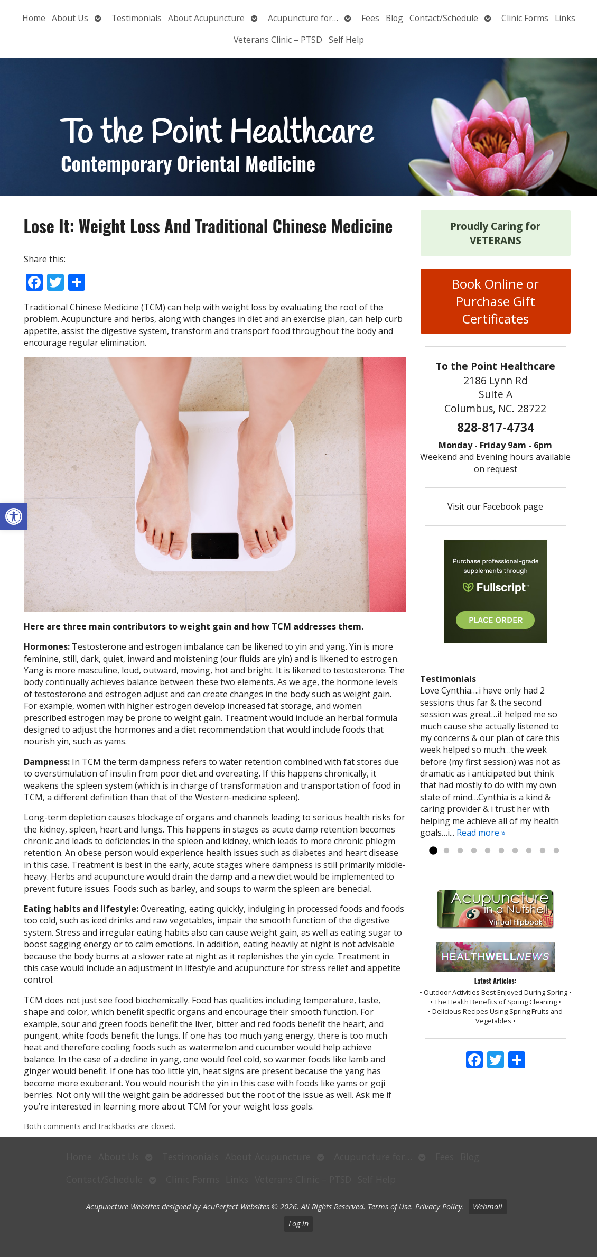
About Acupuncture (206, 18)
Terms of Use (389, 1206)
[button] (13, 516)
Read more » (481, 832)
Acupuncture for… (303, 18)
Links (565, 18)
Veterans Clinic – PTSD (278, 39)
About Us (70, 18)
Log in (298, 1223)
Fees (370, 18)
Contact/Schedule (443, 18)
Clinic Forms (524, 18)
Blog (394, 18)
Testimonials (136, 18)
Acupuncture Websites (123, 1206)
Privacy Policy (438, 1206)
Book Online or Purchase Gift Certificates (495, 301)
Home (33, 18)
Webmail (487, 1206)
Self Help (346, 39)
